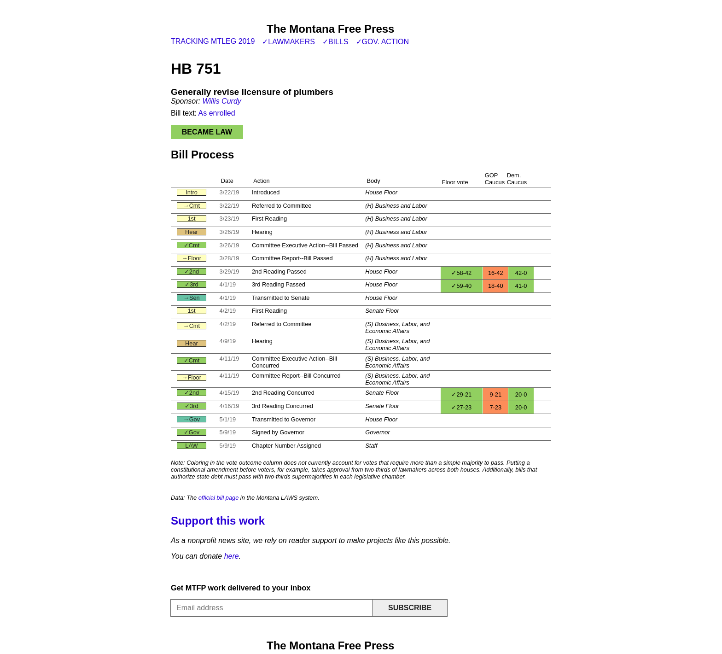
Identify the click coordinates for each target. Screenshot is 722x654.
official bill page (218, 497)
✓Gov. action (382, 42)
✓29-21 (461, 394)
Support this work (218, 520)
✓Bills (335, 42)
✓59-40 (461, 285)
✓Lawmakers (288, 42)
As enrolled (216, 113)
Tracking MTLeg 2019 (213, 41)
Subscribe (409, 608)
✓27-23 (461, 407)
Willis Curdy (221, 101)
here (231, 556)
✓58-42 (461, 272)
